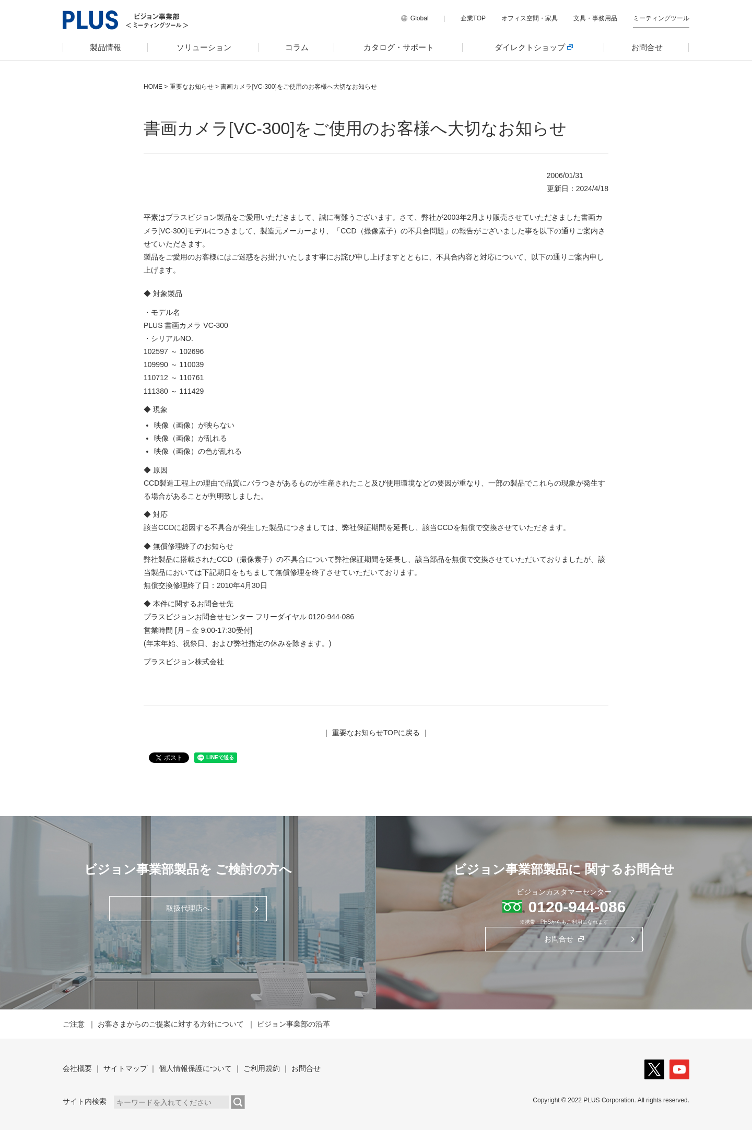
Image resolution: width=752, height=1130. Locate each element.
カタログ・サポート (398, 47)
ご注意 (74, 1024)
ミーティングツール (661, 18)
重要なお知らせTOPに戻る (376, 732)
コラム (297, 47)
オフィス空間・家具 (529, 18)
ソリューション (204, 47)
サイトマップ (125, 1068)
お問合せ (647, 47)
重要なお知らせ (192, 86)
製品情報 (105, 47)
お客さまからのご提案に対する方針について (171, 1024)
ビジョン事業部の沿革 (293, 1024)
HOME (153, 86)
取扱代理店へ (188, 908)
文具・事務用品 (595, 18)
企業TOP (473, 18)
